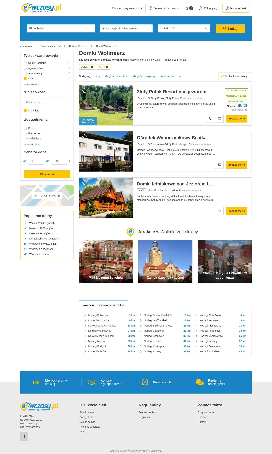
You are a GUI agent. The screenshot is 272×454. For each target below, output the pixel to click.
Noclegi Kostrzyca (154, 346)
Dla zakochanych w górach (44, 238)
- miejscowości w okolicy (103, 305)
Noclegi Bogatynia (154, 330)
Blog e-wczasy (206, 412)
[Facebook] (24, 436)
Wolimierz (87, 67)
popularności (167, 76)
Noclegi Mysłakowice (211, 336)
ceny (97, 76)
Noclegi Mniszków (209, 351)
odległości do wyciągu (144, 76)
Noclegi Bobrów (97, 351)
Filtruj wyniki (47, 174)
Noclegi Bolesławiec (211, 346)
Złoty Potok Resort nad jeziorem (171, 91)
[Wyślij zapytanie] (219, 119)
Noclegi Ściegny (208, 341)
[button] (127, 8)
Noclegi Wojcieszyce (99, 330)
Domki (103, 67)
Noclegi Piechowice (210, 325)
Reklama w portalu (90, 426)
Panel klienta (87, 412)
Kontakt (202, 421)
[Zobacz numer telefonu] (210, 119)
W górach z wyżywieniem (43, 243)
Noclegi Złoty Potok (210, 315)
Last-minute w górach (41, 233)
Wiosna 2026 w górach (41, 223)
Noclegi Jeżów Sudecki (101, 336)
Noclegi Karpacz (153, 341)
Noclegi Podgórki (97, 346)
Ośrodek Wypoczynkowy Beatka (172, 137)
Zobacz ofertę (237, 118)
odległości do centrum (116, 76)
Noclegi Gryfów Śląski (156, 320)
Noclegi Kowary (152, 351)
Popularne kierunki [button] (163, 8)
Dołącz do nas (87, 421)
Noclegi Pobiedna (98, 315)
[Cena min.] (36, 161)
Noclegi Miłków (96, 341)
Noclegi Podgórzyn (210, 330)
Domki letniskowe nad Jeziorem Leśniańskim (176, 183)
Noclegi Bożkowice (98, 320)
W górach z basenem (41, 249)
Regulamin (145, 417)
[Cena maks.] (59, 161)
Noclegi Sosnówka (154, 336)
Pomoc (83, 431)
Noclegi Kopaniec (209, 320)
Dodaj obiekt (86, 417)
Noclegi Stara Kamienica (102, 325)
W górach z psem (39, 254)
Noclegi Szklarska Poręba (158, 325)
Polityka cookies (147, 412)
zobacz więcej (32, 84)
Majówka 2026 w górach (42, 228)
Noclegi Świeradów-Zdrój (158, 315)
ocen (180, 76)
